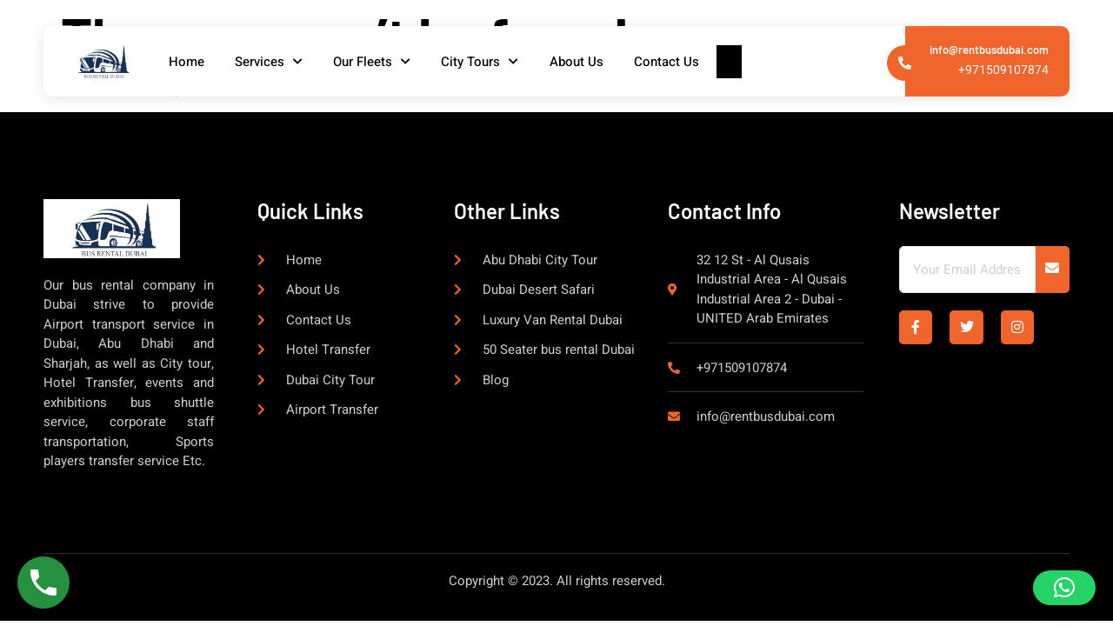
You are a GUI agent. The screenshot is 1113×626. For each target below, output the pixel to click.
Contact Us (690, 61)
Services (276, 61)
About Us (596, 61)
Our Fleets (384, 61)
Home (190, 61)
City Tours (496, 61)
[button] (1064, 587)
